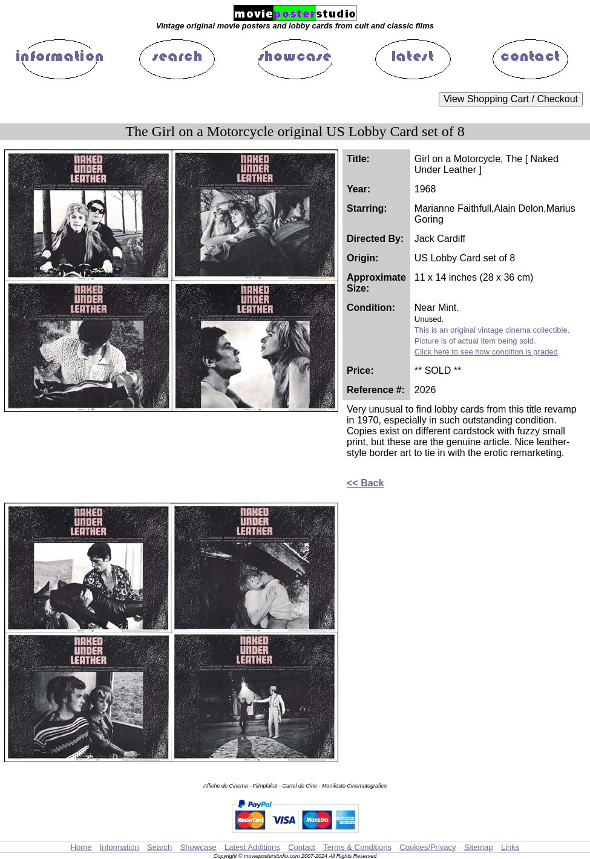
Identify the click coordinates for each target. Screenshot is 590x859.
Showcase (198, 847)
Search (159, 847)
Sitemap (478, 847)
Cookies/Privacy (427, 847)
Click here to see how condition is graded (486, 351)
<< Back (365, 483)
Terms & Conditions (357, 847)
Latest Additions (252, 847)
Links (510, 847)
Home (81, 847)
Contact (301, 847)
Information (119, 847)
